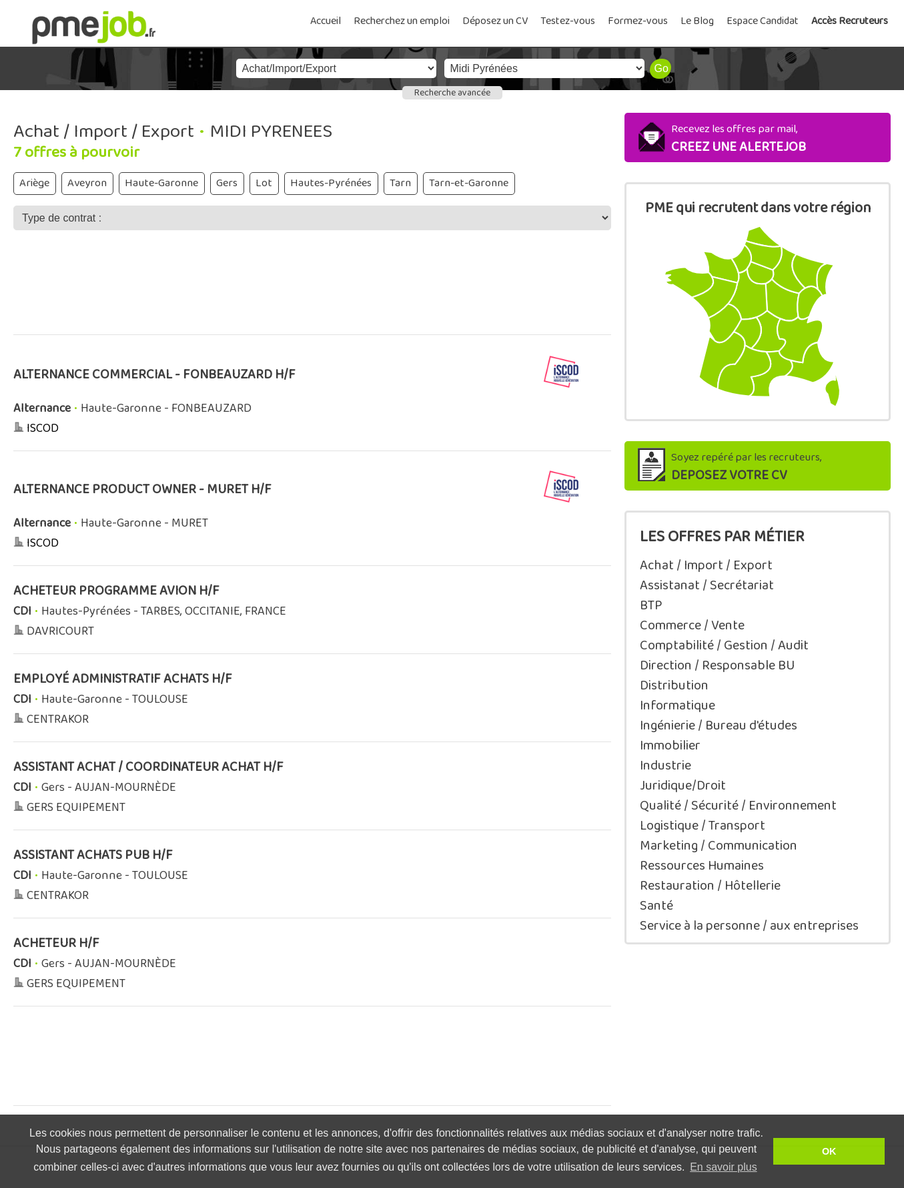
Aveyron (87, 183)
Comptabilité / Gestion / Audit (724, 645)
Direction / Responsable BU (717, 665)
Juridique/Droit (683, 785)
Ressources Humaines (702, 865)
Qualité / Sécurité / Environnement (738, 805)
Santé (656, 905)
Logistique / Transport (702, 825)
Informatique (677, 705)
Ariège (34, 183)
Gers (227, 183)
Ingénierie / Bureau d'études (718, 725)
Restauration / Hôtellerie (710, 885)
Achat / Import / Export (706, 565)
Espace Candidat (763, 21)
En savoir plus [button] (723, 1167)
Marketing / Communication (718, 845)
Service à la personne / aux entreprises (749, 925)
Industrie (665, 765)
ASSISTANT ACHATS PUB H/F (93, 855)
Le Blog (697, 21)
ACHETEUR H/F (56, 943)
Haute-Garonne (161, 183)
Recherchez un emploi (402, 21)
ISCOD (43, 428)
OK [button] (829, 1151)
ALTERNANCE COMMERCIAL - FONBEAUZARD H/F (154, 374)
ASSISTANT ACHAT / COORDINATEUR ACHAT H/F (148, 767)
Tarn (400, 183)
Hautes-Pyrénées (331, 183)
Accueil (325, 21)
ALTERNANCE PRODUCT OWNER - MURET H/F (142, 489)
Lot (264, 183)
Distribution (674, 685)
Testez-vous (567, 21)
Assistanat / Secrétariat (707, 585)
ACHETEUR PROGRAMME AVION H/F (116, 591)
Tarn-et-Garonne (468, 183)
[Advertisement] (312, 291)
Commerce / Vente (692, 625)
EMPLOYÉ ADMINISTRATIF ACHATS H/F (122, 679)
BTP (651, 605)
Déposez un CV (495, 21)
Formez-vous (638, 21)
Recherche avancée (452, 92)
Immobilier (670, 745)
